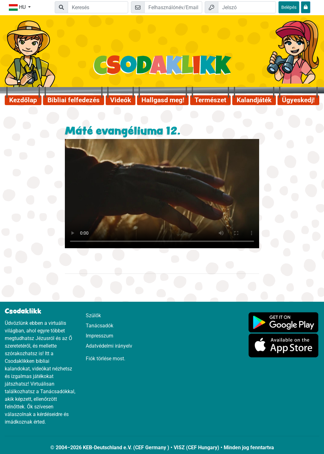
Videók (120, 100)
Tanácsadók (99, 326)
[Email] (173, 7)
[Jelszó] (247, 7)
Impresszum (99, 336)
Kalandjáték (254, 100)
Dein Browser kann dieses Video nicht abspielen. (162, 193)
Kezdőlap (23, 100)
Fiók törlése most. (105, 359)
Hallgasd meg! (162, 100)
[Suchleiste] (98, 7)
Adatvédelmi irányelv (109, 346)
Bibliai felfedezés (73, 100)
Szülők (93, 315)
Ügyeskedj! (298, 100)
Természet (210, 100)
